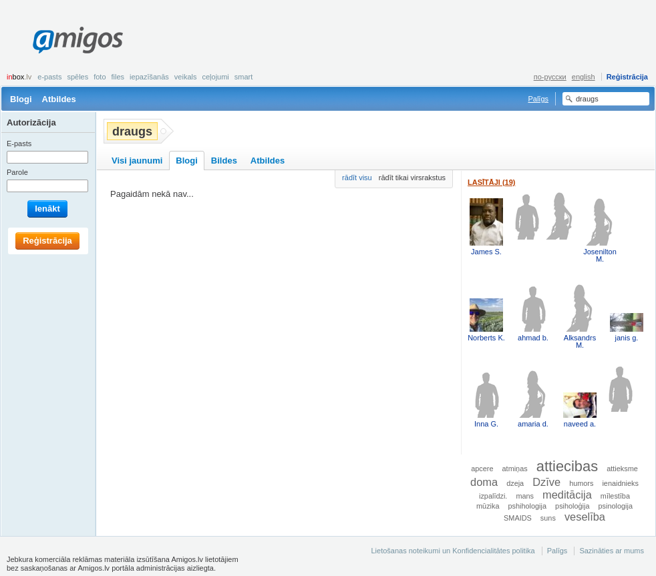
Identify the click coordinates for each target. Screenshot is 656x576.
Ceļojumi (215, 77)
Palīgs (538, 99)
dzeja (515, 483)
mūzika (487, 506)
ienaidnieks (620, 483)
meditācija (567, 495)
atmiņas (515, 469)
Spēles (77, 77)
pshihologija (527, 506)
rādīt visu (357, 178)
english (583, 77)
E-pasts (49, 77)
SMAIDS (518, 518)
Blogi (21, 99)
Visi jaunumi (137, 161)
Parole (17, 172)
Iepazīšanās (149, 77)
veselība (584, 517)
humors (581, 483)
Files (118, 77)
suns (548, 518)
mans (525, 496)
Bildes (224, 161)
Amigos (78, 40)
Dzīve (546, 482)
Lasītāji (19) (492, 182)
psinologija (616, 506)
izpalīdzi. (493, 496)
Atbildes (59, 99)
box (19, 77)
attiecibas (567, 466)
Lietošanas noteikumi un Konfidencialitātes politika (452, 551)
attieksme (622, 469)
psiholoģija (572, 506)
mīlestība (615, 496)
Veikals (185, 77)
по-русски (550, 77)
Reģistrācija (627, 77)
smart (243, 77)
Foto (100, 77)
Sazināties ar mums (611, 551)
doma (484, 482)
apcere (482, 469)
